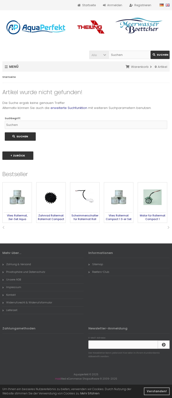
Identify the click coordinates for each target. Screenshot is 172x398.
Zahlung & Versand (16, 264)
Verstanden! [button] (157, 391)
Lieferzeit (9, 310)
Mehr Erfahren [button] (90, 393)
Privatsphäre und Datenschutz (23, 272)
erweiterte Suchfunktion (69, 108)
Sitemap (95, 264)
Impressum (11, 287)
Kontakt (9, 295)
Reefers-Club (98, 272)
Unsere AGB (11, 279)
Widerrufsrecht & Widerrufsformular (27, 302)
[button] (98, 55)
